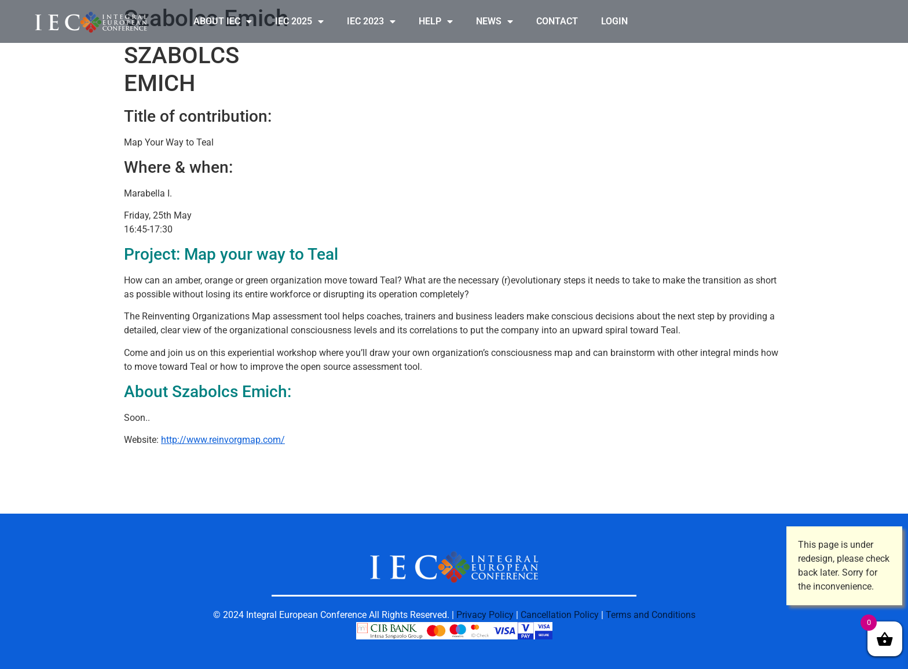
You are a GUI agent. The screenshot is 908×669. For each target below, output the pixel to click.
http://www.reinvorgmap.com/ (223, 439)
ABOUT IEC (222, 21)
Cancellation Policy (560, 614)
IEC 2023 (371, 21)
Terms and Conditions (650, 614)
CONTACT (557, 21)
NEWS (494, 21)
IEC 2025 (299, 21)
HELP (436, 21)
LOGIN (614, 21)
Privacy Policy (485, 614)
